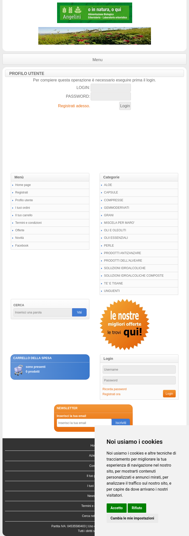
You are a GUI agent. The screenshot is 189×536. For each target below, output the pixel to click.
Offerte (19, 230)
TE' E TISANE (113, 283)
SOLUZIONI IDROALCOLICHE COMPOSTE (134, 275)
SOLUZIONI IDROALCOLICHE (125, 268)
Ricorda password (115, 389)
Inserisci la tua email (71, 416)
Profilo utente (24, 200)
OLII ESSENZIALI (116, 238)
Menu (98, 60)
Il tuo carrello (24, 215)
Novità (19, 238)
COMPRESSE (113, 200)
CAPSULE (111, 192)
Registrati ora (111, 394)
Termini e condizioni (28, 223)
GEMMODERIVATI (116, 207)
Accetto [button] (117, 508)
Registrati (21, 192)
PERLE (109, 245)
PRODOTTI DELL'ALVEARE (123, 260)
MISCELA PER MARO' (119, 223)
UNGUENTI (112, 291)
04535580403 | (77, 526)
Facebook (22, 245)
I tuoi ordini (22, 207)
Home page (23, 185)
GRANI (109, 215)
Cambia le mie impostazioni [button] (132, 518)
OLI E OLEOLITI (115, 230)
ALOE (108, 185)
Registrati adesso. (74, 106)
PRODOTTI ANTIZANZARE (122, 253)
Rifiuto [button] (137, 508)
